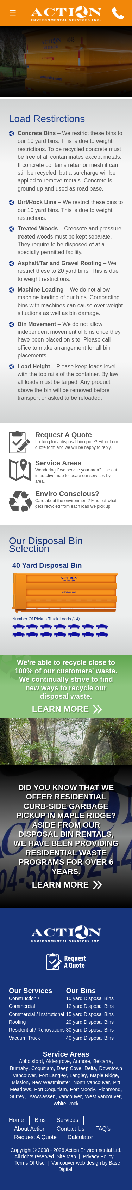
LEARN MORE (60, 709)
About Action (30, 1129)
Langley (78, 1075)
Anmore (81, 1061)
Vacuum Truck (24, 1038)
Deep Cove (69, 1068)
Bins (40, 1120)
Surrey (17, 1096)
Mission (20, 1082)
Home (16, 1120)
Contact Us (70, 1129)
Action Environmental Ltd (92, 1150)
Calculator (80, 1137)
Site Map (66, 1156)
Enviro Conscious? (77, 499)
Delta (90, 1068)
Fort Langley (53, 1075)
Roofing (17, 1022)
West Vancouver (102, 1096)
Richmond (109, 1089)
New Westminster (51, 1082)
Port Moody (82, 1089)
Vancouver (70, 1096)
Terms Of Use (29, 1163)
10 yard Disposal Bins (90, 998)
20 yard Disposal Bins (90, 1022)
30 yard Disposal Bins (90, 1030)
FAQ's (103, 1129)
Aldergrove (58, 1061)
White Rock (66, 1103)
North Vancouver (91, 1082)
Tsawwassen (41, 1096)
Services (67, 1120)
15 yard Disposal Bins (90, 1014)
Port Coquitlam (50, 1089)
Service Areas (77, 471)
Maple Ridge (104, 1075)
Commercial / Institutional (36, 1014)
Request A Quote (77, 440)
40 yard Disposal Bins (90, 1038)
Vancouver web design (76, 1163)
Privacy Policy (98, 1156)
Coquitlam (42, 1068)
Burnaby (19, 1068)
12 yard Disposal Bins (90, 1006)
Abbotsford (31, 1061)
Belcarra (102, 1061)
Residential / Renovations (37, 1030)
